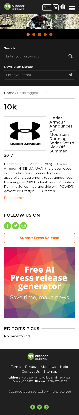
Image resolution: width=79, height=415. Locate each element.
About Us (48, 367)
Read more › (14, 198)
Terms (16, 367)
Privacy (30, 367)
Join (47, 7)
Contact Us (31, 371)
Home (9, 93)
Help (64, 367)
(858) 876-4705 (57, 381)
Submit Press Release (39, 238)
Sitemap (50, 371)
